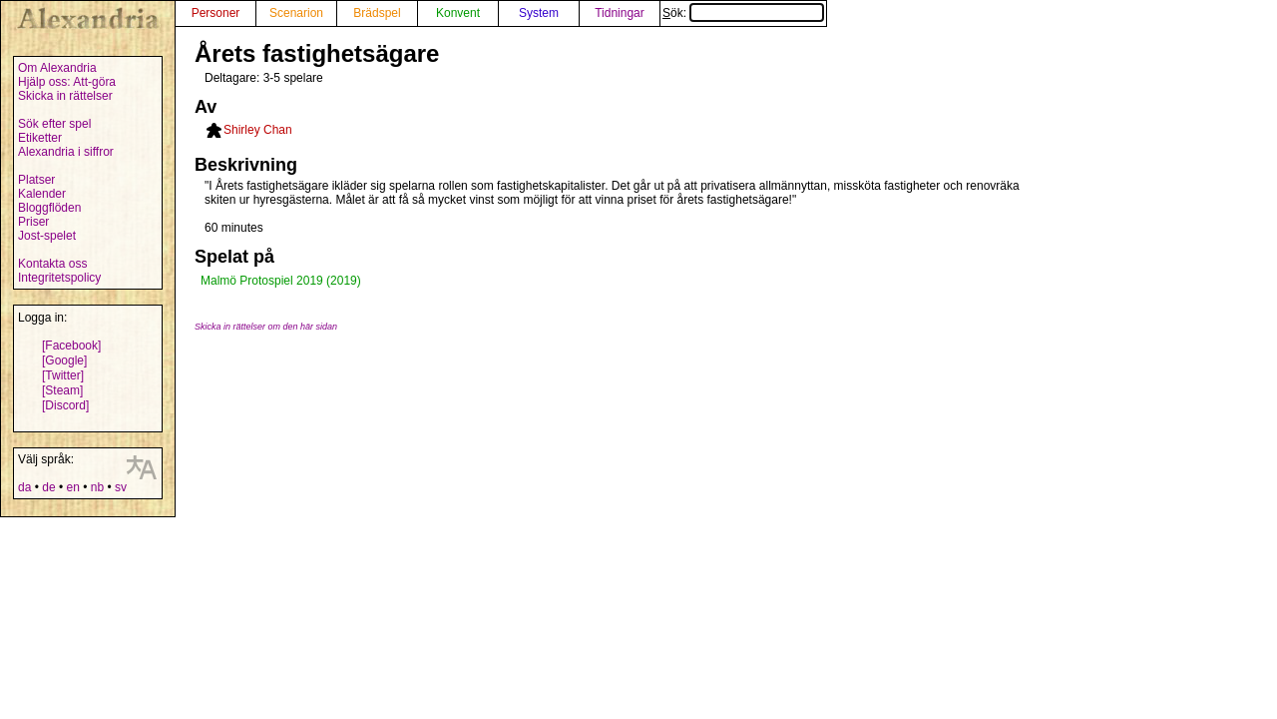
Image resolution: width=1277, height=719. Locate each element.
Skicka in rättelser (65, 96)
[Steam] (62, 390)
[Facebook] (71, 346)
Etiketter (40, 138)
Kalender (42, 194)
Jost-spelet (47, 236)
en (72, 487)
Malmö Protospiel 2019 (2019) (281, 281)
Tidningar (619, 13)
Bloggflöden (49, 208)
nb (97, 487)
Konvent (458, 13)
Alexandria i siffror (66, 152)
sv (121, 487)
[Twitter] (63, 375)
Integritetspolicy (59, 278)
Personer (216, 13)
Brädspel (376, 13)
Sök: (743, 13)
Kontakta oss (52, 264)
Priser (33, 222)
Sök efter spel (54, 124)
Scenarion (296, 13)
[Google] (64, 360)
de (48, 487)
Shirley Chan (257, 130)
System (539, 13)
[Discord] (65, 405)
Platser (36, 180)
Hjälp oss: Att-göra (67, 82)
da (24, 487)
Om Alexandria (57, 68)
